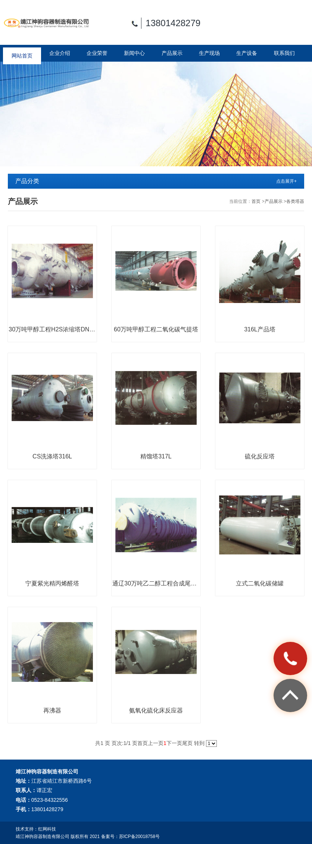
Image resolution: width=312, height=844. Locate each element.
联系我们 (284, 53)
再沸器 (52, 710)
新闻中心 (134, 53)
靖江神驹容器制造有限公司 (42, 836)
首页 (256, 201)
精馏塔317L (156, 456)
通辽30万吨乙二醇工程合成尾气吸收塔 (155, 583)
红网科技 (47, 829)
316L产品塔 (259, 329)
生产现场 (209, 53)
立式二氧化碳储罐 (260, 583)
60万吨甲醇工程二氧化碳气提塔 (156, 329)
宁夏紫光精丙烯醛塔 (52, 583)
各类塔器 (295, 201)
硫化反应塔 (260, 456)
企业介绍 (59, 53)
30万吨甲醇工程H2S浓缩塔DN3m (52, 329)
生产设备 (246, 53)
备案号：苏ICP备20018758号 (130, 836)
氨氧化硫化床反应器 (156, 710)
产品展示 (172, 53)
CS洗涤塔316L (52, 456)
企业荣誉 (97, 53)
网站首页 (22, 53)
